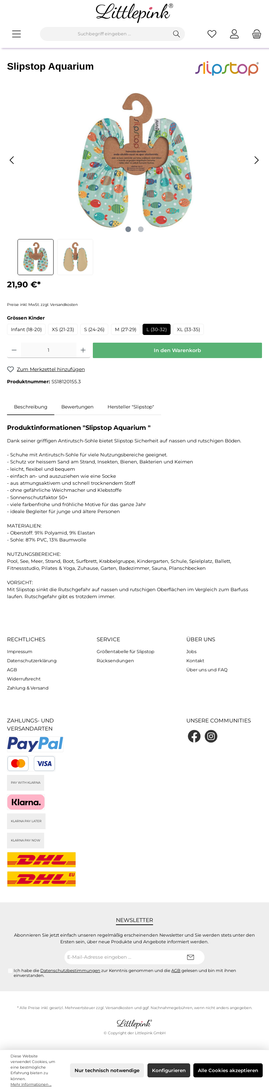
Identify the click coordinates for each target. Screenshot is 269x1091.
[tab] (30, 407)
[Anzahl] (49, 350)
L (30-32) (156, 329)
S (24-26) (94, 329)
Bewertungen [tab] (77, 407)
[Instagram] (211, 736)
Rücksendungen (115, 660)
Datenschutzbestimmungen (70, 970)
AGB (12, 669)
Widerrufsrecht (24, 678)
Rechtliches (26, 639)
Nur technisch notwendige (107, 1070)
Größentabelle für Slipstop (125, 651)
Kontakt (195, 660)
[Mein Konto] (234, 34)
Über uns (200, 639)
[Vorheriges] (12, 160)
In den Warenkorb (177, 350)
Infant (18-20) (26, 329)
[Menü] (16, 34)
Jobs (191, 651)
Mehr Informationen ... (31, 1084)
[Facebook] (194, 736)
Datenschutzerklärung (32, 660)
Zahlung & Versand (28, 688)
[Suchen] (176, 34)
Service (108, 639)
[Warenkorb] (254, 34)
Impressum (19, 651)
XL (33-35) (188, 329)
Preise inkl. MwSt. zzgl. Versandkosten (42, 304)
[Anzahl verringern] (14, 350)
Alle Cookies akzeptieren (228, 1070)
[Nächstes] (256, 160)
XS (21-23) (63, 329)
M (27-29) (125, 329)
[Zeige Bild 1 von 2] (128, 229)
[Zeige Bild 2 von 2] (141, 229)
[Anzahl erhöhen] (83, 350)
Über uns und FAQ (207, 669)
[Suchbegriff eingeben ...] (104, 34)
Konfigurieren (169, 1070)
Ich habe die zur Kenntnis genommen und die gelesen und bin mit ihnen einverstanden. (125, 973)
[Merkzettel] (211, 34)
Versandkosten (119, 1008)
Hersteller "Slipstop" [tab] (131, 407)
